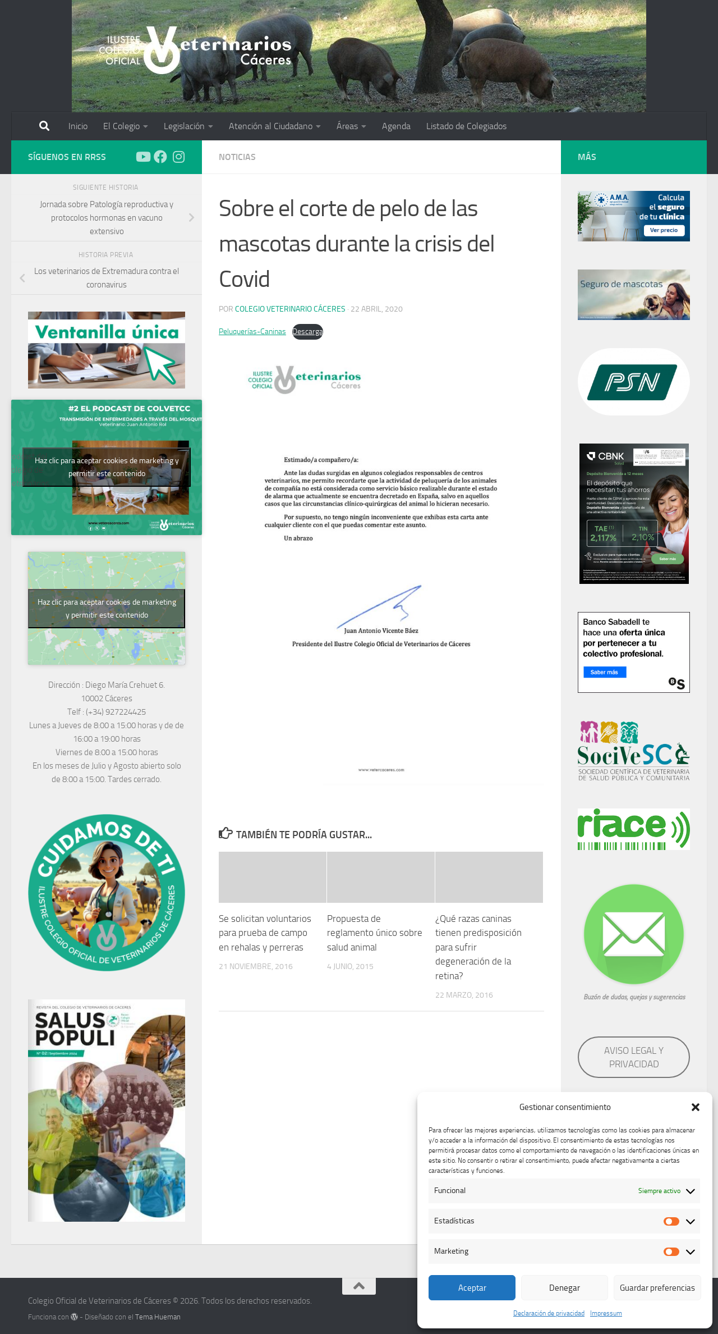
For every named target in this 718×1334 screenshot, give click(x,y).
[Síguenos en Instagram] (178, 156)
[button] (695, 1107)
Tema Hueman (158, 1317)
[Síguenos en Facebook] (160, 156)
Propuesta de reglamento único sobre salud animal (374, 933)
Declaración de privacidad (548, 1313)
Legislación (184, 126)
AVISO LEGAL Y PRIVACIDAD (634, 1057)
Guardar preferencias (657, 1288)
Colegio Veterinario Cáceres (290, 309)
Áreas (347, 126)
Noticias (237, 157)
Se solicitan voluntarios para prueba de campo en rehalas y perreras (265, 933)
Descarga (307, 331)
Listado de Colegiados (466, 126)
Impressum (606, 1313)
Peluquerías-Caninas (252, 331)
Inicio (78, 126)
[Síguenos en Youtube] (142, 156)
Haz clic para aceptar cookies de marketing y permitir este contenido (107, 467)
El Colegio (121, 126)
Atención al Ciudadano (270, 126)
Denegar (564, 1288)
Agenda (396, 126)
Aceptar (472, 1288)
